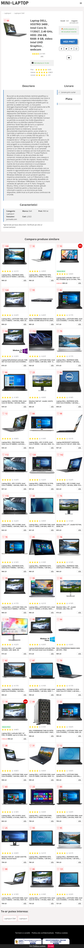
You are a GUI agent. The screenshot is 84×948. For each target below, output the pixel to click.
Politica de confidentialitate (43, 933)
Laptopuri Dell (19, 13)
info (25, 280)
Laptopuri (7, 13)
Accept (51, 946)
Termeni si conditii (22, 933)
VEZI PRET (69, 41)
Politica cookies (61, 933)
